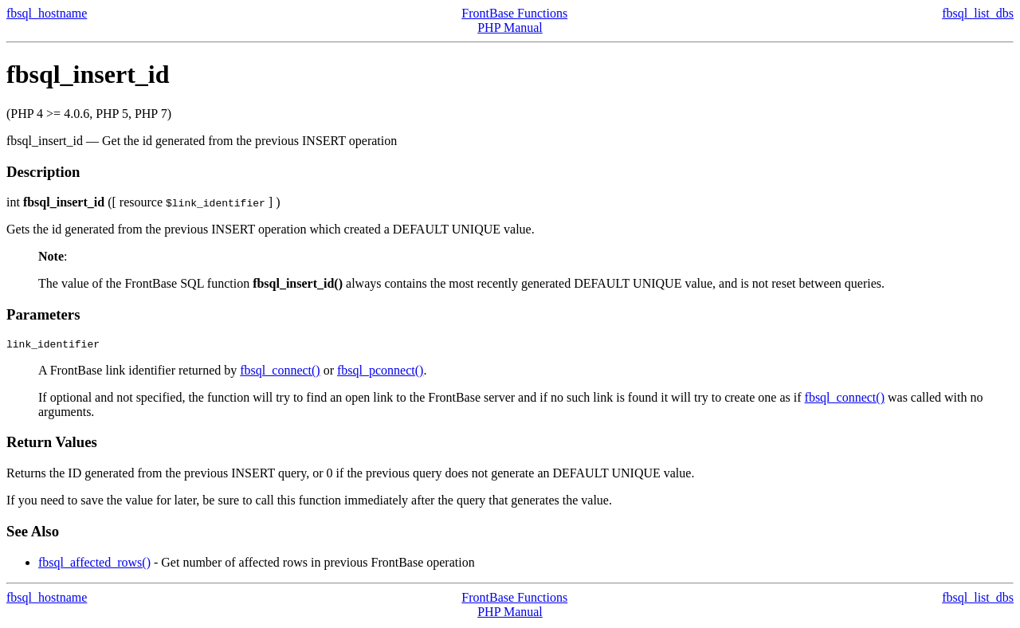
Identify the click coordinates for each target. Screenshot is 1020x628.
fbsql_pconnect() (380, 372)
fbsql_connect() (280, 372)
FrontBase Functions (514, 13)
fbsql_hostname (46, 13)
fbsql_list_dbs (978, 13)
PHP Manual (510, 27)
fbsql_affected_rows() (94, 564)
